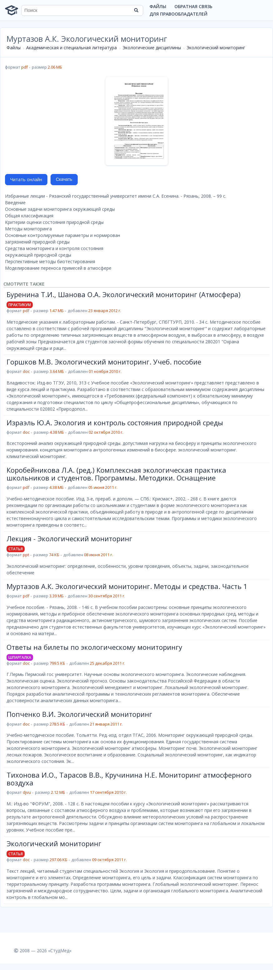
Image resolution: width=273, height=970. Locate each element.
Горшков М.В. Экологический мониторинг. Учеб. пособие (104, 361)
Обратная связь (193, 6)
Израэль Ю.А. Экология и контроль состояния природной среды (115, 422)
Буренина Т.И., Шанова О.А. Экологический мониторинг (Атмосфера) (124, 294)
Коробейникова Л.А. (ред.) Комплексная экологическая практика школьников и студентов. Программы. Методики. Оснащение (116, 473)
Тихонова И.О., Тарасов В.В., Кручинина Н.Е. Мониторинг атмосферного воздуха (129, 778)
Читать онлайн (26, 179)
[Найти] (136, 10)
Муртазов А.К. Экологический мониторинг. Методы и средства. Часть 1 (127, 586)
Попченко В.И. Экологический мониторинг (79, 714)
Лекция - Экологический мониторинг (69, 538)
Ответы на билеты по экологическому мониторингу (94, 647)
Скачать (64, 179)
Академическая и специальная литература (71, 48)
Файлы (157, 6)
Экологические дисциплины (152, 48)
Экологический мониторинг (216, 48)
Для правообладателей (178, 14)
